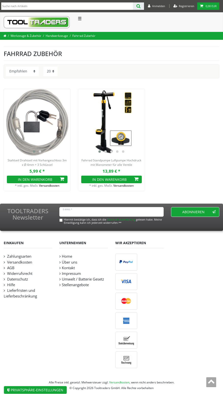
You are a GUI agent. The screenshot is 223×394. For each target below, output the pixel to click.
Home (67, 256)
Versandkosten (49, 185)
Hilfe (10, 284)
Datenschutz (17, 279)
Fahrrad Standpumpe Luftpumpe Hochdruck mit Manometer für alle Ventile (111, 162)
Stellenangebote (75, 284)
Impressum (71, 273)
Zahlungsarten (18, 256)
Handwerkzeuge (57, 36)
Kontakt (68, 267)
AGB (10, 267)
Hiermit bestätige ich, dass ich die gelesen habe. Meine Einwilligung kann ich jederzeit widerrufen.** (113, 221)
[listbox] (37, 122)
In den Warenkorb (41, 179)
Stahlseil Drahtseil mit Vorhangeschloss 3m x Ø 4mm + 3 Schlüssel (37, 162)
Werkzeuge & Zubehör (26, 36)
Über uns (69, 262)
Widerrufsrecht (19, 273)
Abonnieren (199, 212)
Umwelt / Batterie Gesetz (83, 279)
